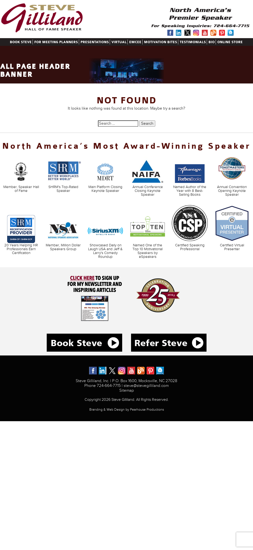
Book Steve (21, 42)
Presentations (94, 42)
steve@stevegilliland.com (146, 385)
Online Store (230, 42)
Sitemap (126, 390)
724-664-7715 (231, 26)
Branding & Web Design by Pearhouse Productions (126, 410)
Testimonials (193, 42)
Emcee (135, 42)
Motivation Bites (160, 42)
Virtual (118, 42)
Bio (211, 42)
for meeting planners (56, 42)
